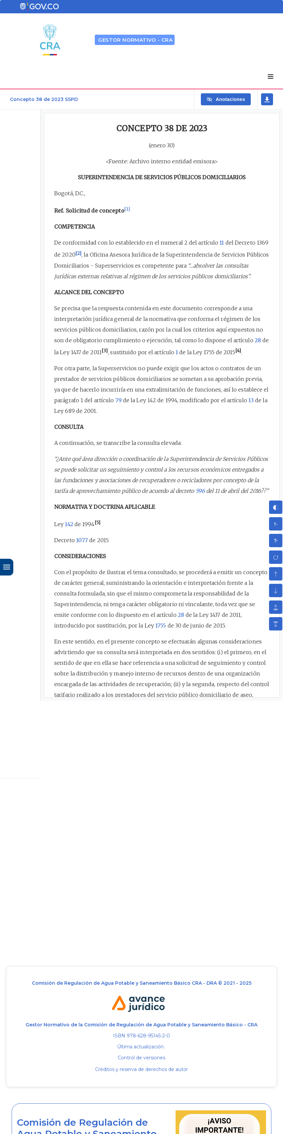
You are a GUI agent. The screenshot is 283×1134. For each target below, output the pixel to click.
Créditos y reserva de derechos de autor (141, 1069)
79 (118, 400)
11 (221, 242)
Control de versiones (141, 1058)
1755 (160, 625)
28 (258, 340)
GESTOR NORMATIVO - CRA (135, 40)
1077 (82, 540)
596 (200, 491)
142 (69, 524)
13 (251, 400)
